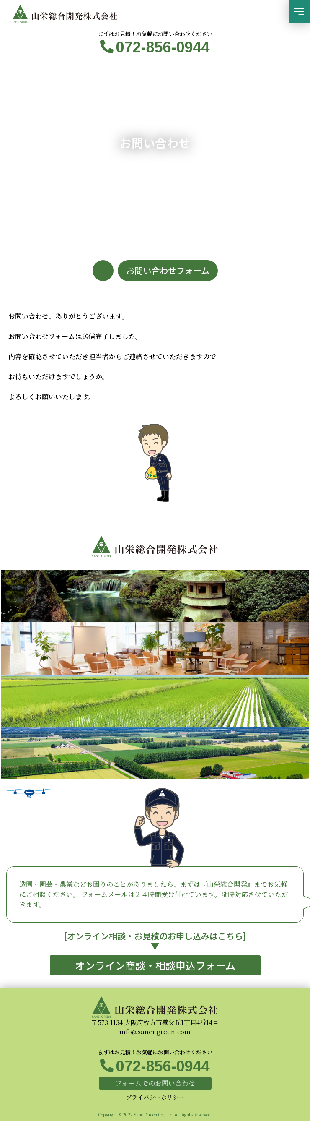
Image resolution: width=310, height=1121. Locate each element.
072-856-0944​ (162, 47)
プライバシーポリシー (155, 1097)
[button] (299, 11)
